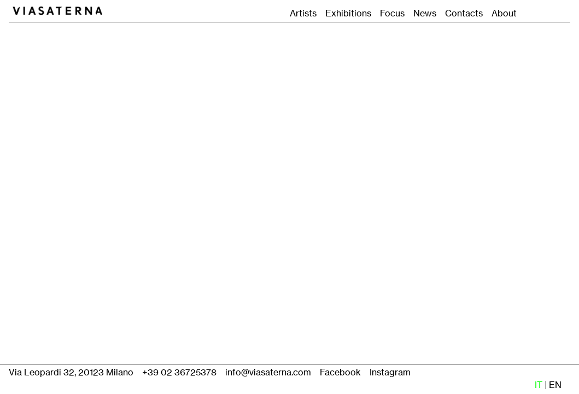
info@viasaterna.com (268, 372)
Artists (303, 13)
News (424, 13)
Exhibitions (348, 13)
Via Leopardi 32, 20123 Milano (71, 372)
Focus (390, 13)
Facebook (340, 372)
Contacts (464, 13)
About (504, 13)
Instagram (390, 372)
